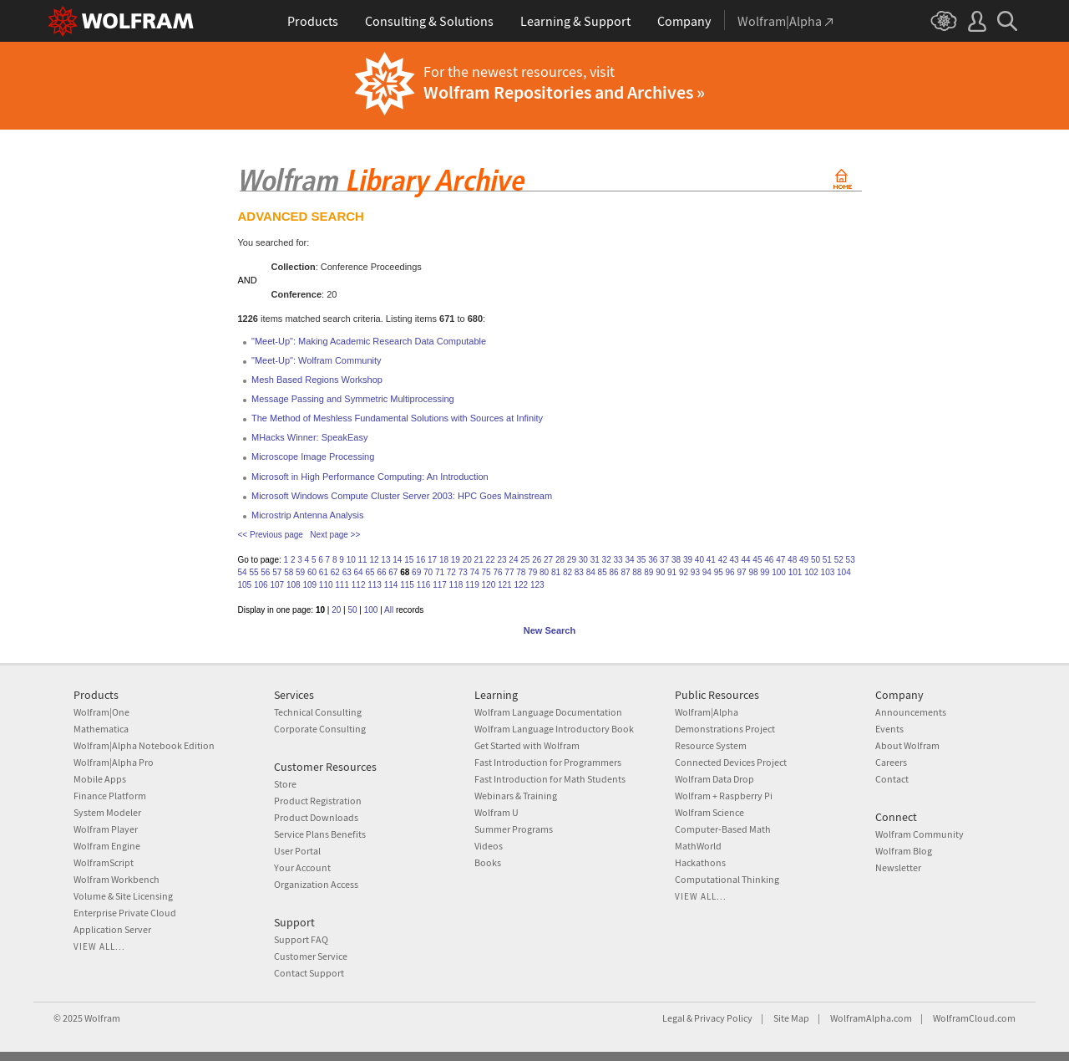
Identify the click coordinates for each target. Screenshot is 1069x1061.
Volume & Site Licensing (123, 896)
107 (277, 584)
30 (583, 559)
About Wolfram (907, 745)
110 (326, 584)
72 (451, 572)
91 (671, 572)
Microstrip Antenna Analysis (307, 515)
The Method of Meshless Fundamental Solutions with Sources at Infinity (397, 418)
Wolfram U (496, 812)
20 (467, 559)
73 (463, 572)
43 (734, 559)
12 (373, 559)
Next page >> (335, 534)
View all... (99, 946)
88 (636, 572)
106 (261, 584)
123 (537, 584)
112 (359, 584)
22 (490, 559)
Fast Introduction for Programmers (547, 762)
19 (455, 559)
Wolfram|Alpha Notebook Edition (144, 745)
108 (293, 584)
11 (362, 559)
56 (265, 572)
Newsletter (898, 867)
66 (381, 572)
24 (513, 559)
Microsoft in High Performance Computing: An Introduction (370, 477)
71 (439, 572)
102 (811, 572)
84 (590, 572)
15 (408, 559)
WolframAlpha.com (871, 1018)
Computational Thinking (727, 879)
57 (276, 572)
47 (780, 559)
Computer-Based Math (723, 829)
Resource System (711, 745)
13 (385, 559)
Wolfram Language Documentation (548, 712)
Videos (488, 845)
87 (625, 572)
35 (641, 559)
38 (676, 559)
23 (501, 559)
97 (741, 572)
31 (595, 559)
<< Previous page (270, 534)
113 (374, 584)
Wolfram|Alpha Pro (113, 762)
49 (803, 559)
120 (489, 584)
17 (432, 559)
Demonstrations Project (725, 728)
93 (695, 572)
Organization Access (316, 884)
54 (242, 572)
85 (602, 572)
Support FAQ (301, 939)
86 (614, 572)
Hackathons (700, 862)
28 (560, 559)
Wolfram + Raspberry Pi (724, 795)
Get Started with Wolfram (527, 745)
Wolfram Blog (903, 850)
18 (443, 559)
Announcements (910, 712)
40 (699, 559)
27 (548, 559)
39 (687, 559)
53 (850, 559)
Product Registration (318, 800)
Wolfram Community (919, 834)
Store (285, 784)
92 (683, 572)
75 (486, 572)
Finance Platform (109, 795)
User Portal (297, 850)
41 (711, 559)
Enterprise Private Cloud (124, 912)
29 (571, 559)
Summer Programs (513, 829)
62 (335, 572)
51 (827, 559)
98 (752, 572)
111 (342, 584)
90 (660, 572)
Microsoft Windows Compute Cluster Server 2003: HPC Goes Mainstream (401, 496)
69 (416, 572)
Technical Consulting (318, 712)
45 (757, 559)
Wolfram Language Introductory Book (554, 728)
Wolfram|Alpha (706, 712)
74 (474, 572)
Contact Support (309, 973)
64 (358, 572)
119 (472, 584)
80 (544, 572)
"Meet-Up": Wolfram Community (316, 360)
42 (722, 559)
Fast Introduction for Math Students (550, 779)
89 (648, 572)
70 (428, 572)
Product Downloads (316, 817)
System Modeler (107, 812)
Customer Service (310, 956)
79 (532, 572)
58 (288, 572)
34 (629, 559)
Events (889, 728)
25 (524, 559)
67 (393, 572)
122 (521, 584)
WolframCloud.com (974, 1018)
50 (815, 559)
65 (369, 572)
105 (245, 584)
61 (323, 572)
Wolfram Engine (106, 845)
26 (536, 559)
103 (828, 572)
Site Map (791, 1018)
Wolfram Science (709, 812)
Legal (673, 1018)
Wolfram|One (101, 712)
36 (652, 559)
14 (397, 559)
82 (567, 572)
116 (424, 584)
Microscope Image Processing (312, 456)
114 (391, 584)
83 (579, 572)
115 (407, 584)
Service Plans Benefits (320, 834)
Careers (891, 762)
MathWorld (698, 845)
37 (664, 559)
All (388, 610)
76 (497, 572)
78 (520, 572)
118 (456, 584)
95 (718, 572)
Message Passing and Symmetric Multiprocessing (352, 399)
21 (479, 559)
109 (309, 584)
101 (795, 572)
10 (351, 559)
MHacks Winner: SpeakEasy (309, 437)
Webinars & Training (515, 795)
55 (253, 572)
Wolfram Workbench (116, 879)
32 (606, 559)
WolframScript (103, 862)
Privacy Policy (723, 1018)
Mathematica (101, 728)
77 (509, 572)
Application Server (112, 929)
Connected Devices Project (731, 762)
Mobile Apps (99, 779)
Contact (892, 779)
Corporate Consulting (320, 728)
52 (839, 559)
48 (792, 559)
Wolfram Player (105, 829)
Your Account (302, 867)
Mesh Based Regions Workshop (317, 380)
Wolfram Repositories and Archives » (564, 92)
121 (505, 584)
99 (764, 572)
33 (617, 559)
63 (347, 572)
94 (707, 572)
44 (745, 559)
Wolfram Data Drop (714, 779)
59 (300, 572)
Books (487, 862)
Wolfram (102, 1018)
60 (312, 572)
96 (730, 572)
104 (844, 572)
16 (420, 559)
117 (440, 584)
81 (555, 572)
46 (768, 559)
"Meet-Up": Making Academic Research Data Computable (368, 341)
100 (779, 572)
